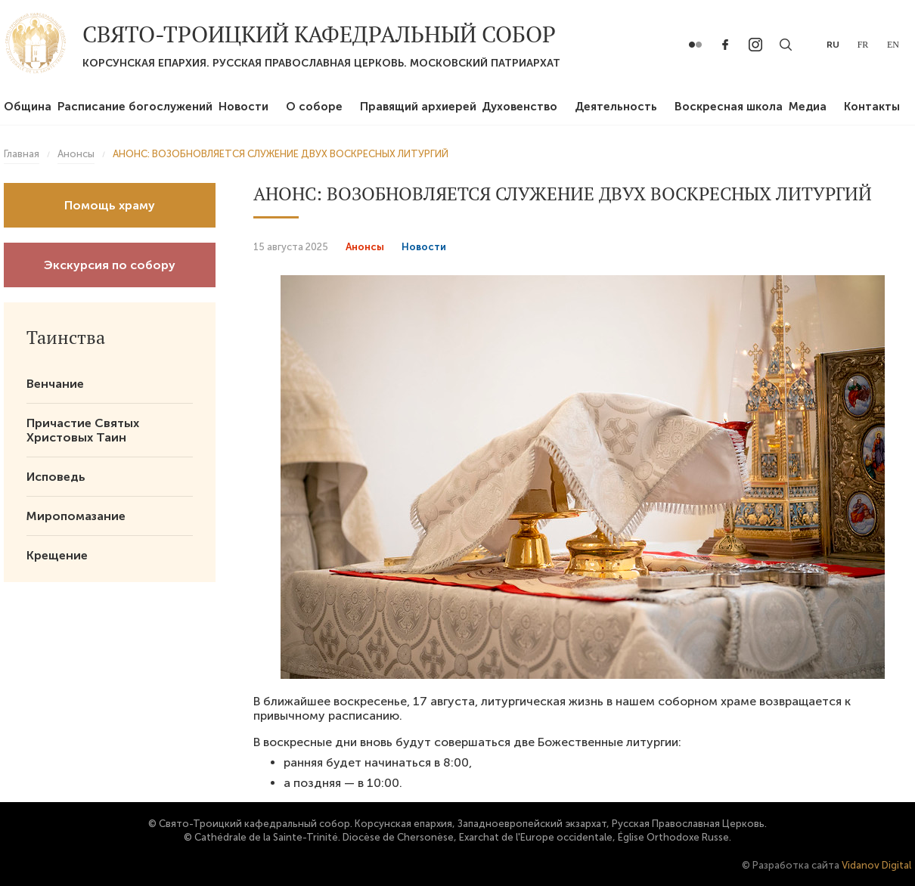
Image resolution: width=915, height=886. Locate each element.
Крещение (57, 555)
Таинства (65, 337)
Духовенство (519, 106)
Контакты (872, 106)
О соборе (314, 106)
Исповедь (55, 476)
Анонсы (365, 246)
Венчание (55, 383)
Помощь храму (109, 205)
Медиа (808, 106)
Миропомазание (76, 516)
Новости (243, 106)
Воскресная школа (729, 106)
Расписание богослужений (134, 106)
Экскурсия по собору (109, 265)
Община (27, 106)
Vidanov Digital (876, 865)
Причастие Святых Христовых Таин (82, 430)
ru (833, 44)
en (893, 44)
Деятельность (616, 106)
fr (863, 44)
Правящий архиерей (418, 106)
